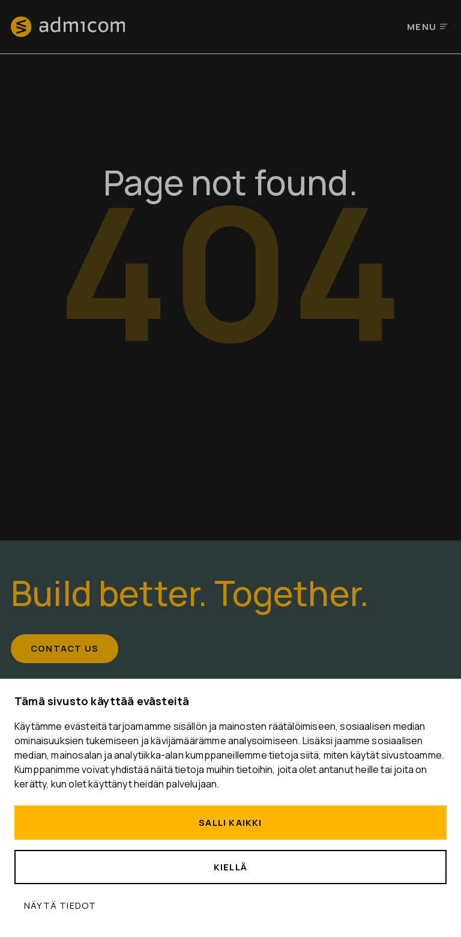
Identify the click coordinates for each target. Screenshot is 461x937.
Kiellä (230, 867)
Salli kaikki (230, 822)
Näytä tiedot (60, 905)
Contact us (65, 649)
